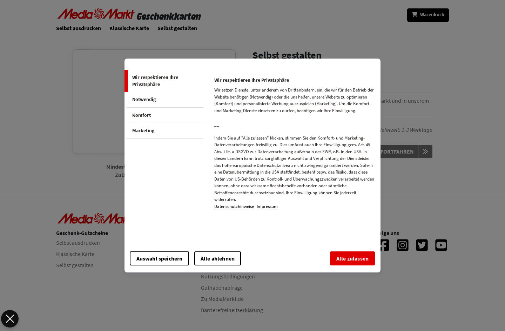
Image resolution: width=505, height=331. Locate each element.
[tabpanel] (294, 145)
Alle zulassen (352, 258)
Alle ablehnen (218, 258)
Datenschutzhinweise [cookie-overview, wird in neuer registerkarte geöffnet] (234, 206)
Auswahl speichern (159, 258)
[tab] (163, 81)
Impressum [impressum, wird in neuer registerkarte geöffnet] (267, 206)
